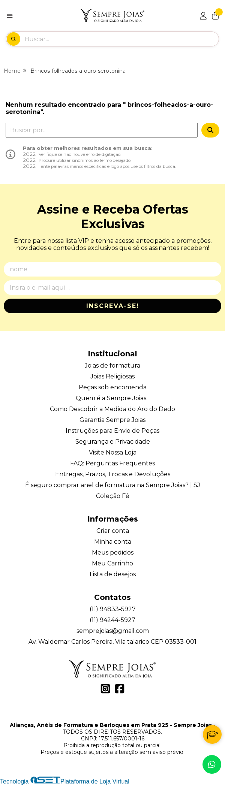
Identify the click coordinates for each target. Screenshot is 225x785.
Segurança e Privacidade (112, 441)
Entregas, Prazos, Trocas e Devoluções (112, 474)
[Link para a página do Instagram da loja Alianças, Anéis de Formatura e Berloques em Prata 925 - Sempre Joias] (105, 688)
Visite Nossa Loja (112, 452)
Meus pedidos (113, 552)
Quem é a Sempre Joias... (113, 398)
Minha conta (112, 541)
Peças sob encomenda (113, 387)
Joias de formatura (112, 365)
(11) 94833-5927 (113, 609)
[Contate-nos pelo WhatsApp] (211, 764)
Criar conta (112, 530)
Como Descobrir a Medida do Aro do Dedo (112, 409)
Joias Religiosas (112, 376)
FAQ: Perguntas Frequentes (112, 463)
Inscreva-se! (112, 306)
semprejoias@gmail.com (112, 630)
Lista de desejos (113, 574)
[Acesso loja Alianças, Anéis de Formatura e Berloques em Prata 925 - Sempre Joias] (203, 15)
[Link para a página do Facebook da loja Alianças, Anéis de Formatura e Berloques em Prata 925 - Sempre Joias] (119, 688)
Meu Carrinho (112, 563)
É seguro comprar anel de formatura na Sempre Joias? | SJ (112, 485)
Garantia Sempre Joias (113, 419)
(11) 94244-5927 (112, 620)
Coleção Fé (112, 495)
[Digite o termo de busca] (121, 39)
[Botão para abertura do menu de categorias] (10, 15)
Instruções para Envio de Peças (112, 430)
